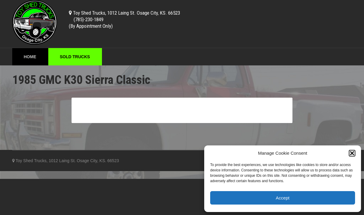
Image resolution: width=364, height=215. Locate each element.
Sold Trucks (75, 56)
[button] (352, 153)
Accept (282, 197)
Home (30, 56)
